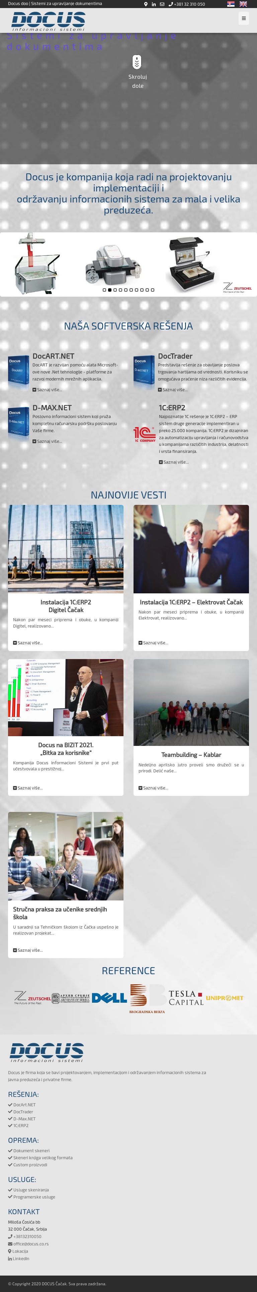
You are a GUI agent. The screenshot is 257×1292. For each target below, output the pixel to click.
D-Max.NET (22, 1118)
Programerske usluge (31, 1196)
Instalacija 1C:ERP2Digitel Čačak (65, 605)
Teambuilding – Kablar (191, 754)
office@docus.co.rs (28, 1243)
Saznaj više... (47, 389)
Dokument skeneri (29, 1150)
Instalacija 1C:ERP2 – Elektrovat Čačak (191, 602)
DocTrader (20, 1111)
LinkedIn (18, 1258)
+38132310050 (24, 1236)
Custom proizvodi (27, 1164)
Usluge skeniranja (28, 1189)
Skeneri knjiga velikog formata (40, 1157)
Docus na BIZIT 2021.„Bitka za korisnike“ (65, 748)
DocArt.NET (22, 1104)
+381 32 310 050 (187, 4)
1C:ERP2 (18, 1125)
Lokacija (18, 1251)
